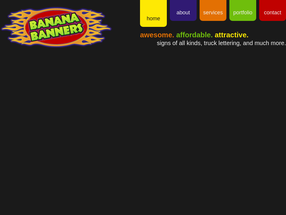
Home (153, 19)
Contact (272, 13)
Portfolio (242, 13)
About (183, 13)
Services (213, 13)
